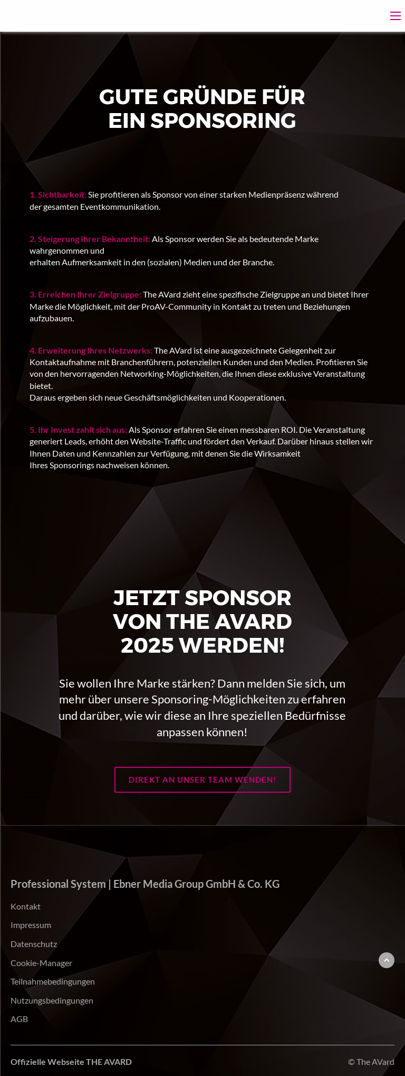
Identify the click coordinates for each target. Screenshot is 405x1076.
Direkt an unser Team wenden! (202, 779)
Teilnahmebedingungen (53, 981)
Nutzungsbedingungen (52, 1000)
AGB (19, 1019)
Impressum (31, 925)
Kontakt (26, 906)
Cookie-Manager (41, 963)
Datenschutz (34, 944)
